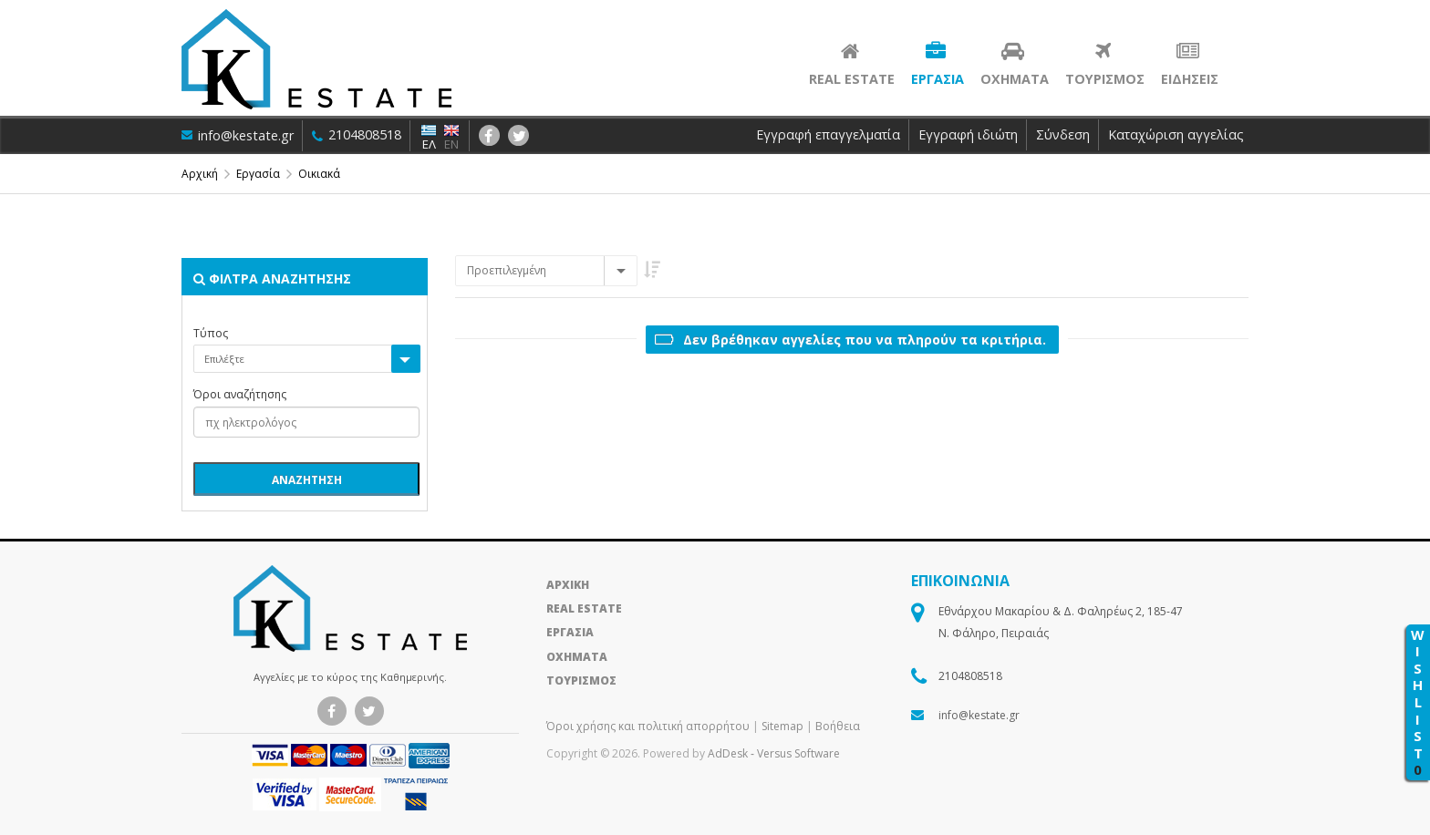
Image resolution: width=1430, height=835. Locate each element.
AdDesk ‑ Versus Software (774, 753)
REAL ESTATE (584, 608)
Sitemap (782, 726)
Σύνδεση (1063, 134)
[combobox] (546, 270)
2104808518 (358, 134)
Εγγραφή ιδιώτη (968, 134)
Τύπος (210, 333)
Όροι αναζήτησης (239, 394)
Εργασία (258, 173)
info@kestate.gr (237, 135)
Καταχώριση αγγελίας (1176, 134)
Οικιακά (319, 173)
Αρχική (199, 173)
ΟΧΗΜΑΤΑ (576, 657)
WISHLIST (1418, 702)
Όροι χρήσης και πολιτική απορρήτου (649, 726)
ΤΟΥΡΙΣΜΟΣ (581, 680)
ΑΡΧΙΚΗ (567, 585)
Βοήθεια (837, 726)
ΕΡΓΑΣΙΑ (570, 632)
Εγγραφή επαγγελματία (828, 134)
